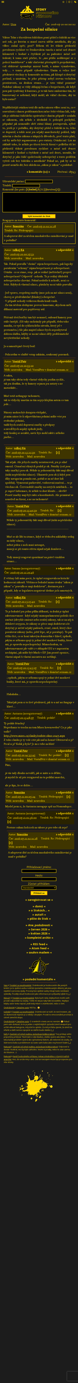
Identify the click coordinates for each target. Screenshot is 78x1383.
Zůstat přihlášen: (39, 887)
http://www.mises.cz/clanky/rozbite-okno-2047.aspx (34, 739)
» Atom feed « (39, 952)
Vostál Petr (19, 365)
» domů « (39, 910)
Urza (13, 24)
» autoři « (39, 918)
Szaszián (18, 230)
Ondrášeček (9, 1011)
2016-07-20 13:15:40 (23, 605)
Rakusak (7, 1050)
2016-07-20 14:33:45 (23, 759)
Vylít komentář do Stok (39, 220)
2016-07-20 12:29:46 (22, 576)
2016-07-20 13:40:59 (25, 514)
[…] (69, 997)
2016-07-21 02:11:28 (44, 230)
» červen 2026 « (39, 933)
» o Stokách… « (39, 914)
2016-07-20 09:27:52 (22, 258)
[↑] (58, 456)
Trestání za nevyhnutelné (20, 989)
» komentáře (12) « (38, 171)
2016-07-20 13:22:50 (23, 456)
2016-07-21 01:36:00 (25, 821)
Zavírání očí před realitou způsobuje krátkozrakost (32, 1038)
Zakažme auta (22, 1011)
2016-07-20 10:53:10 (22, 369)
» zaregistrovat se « (39, 903)
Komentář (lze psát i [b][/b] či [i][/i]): (31, 189)
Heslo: (39, 879)
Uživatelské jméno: (13, 181)
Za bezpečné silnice (39, 29)
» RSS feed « (39, 948)
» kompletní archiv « (39, 941)
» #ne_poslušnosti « (39, 929)
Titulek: (7, 185)
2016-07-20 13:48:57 (22, 721)
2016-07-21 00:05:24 (23, 800)
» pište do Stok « (39, 922)
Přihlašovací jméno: (39, 871)
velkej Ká (18, 253)
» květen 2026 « (39, 937)
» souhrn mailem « (39, 956)
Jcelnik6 (7, 1015)
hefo (6, 1038)
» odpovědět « (65, 253)
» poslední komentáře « (39, 983)
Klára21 (7, 1001)
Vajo (6, 989)
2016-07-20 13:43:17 (25, 671)
